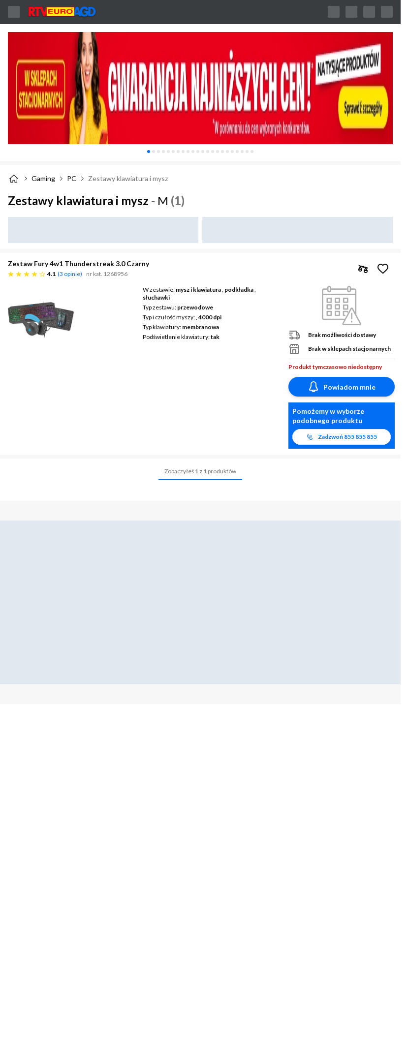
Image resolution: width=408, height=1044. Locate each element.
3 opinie (70, 273)
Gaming (43, 178)
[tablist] (200, 151)
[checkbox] (363, 268)
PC (71, 178)
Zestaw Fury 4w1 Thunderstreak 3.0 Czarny (78, 263)
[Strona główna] (14, 178)
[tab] (148, 151)
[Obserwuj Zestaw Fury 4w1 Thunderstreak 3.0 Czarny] (383, 268)
